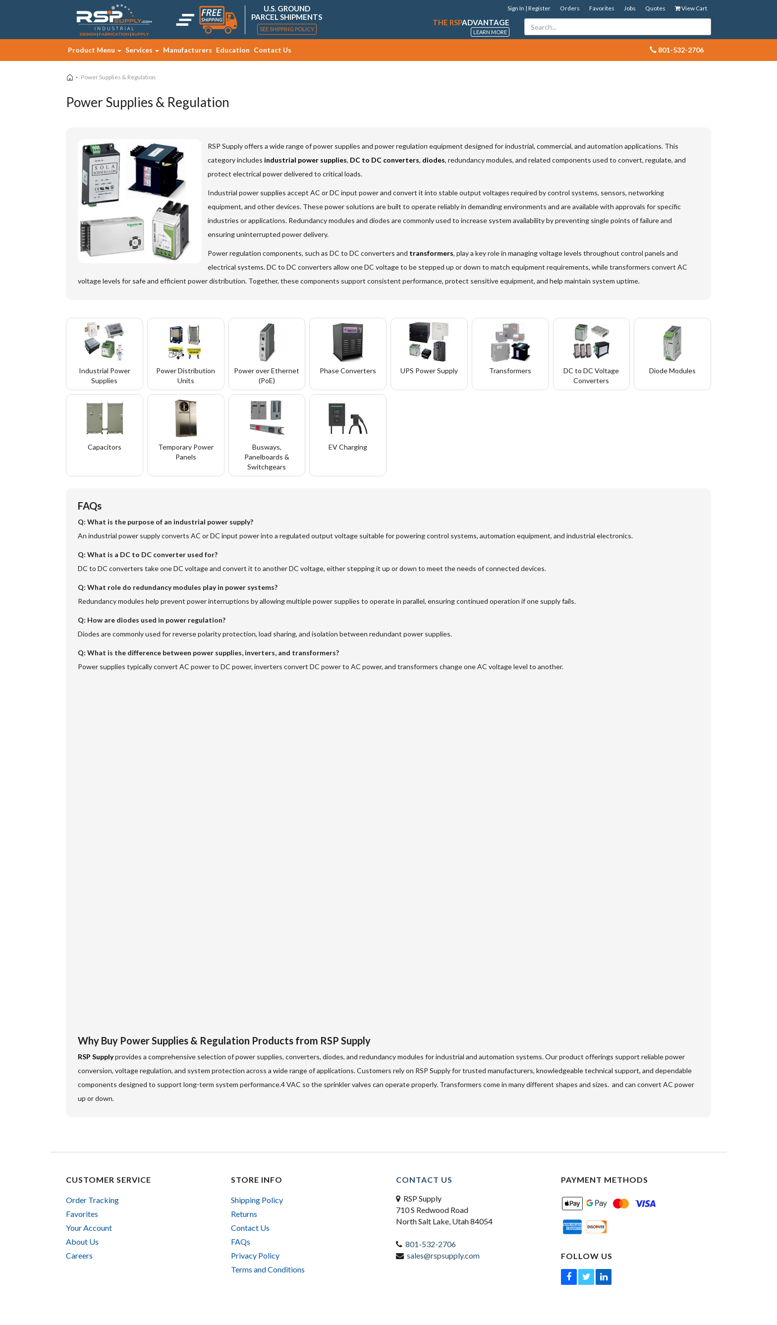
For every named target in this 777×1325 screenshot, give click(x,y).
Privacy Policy (255, 1255)
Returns (244, 1213)
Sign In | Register (529, 8)
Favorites (601, 8)
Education (233, 50)
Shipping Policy (257, 1200)
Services (142, 50)
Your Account (89, 1227)
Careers (79, 1255)
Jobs (630, 8)
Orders (570, 8)
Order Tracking (92, 1200)
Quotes (655, 8)
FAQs (240, 1241)
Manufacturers (187, 50)
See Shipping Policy (287, 29)
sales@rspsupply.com (443, 1255)
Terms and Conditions (268, 1269)
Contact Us (272, 50)
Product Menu (94, 50)
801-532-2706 (430, 1244)
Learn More (490, 32)
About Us (82, 1241)
